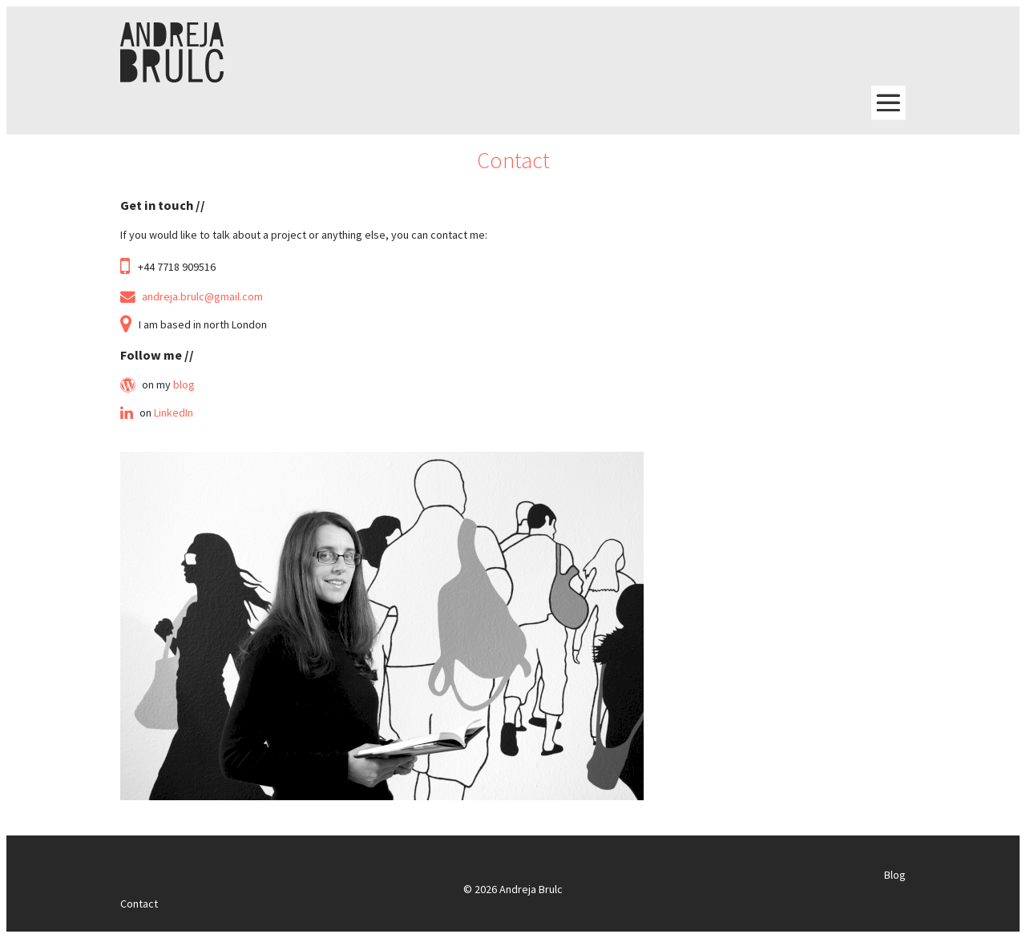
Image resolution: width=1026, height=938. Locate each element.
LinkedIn (173, 412)
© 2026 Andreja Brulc (513, 889)
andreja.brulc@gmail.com (202, 296)
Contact (139, 903)
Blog (895, 875)
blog (184, 384)
